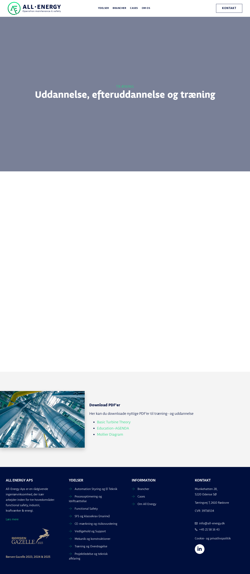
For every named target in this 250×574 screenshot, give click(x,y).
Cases (134, 8)
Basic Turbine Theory (114, 422)
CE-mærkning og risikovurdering (96, 524)
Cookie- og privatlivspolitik (213, 538)
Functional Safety (86, 508)
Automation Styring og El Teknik (96, 489)
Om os (146, 8)
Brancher (119, 8)
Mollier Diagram (110, 434)
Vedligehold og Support (90, 531)
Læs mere (12, 519)
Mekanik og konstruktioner (92, 539)
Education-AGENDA (113, 428)
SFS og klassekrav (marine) (92, 516)
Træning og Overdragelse (91, 546)
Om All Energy (147, 504)
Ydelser (103, 8)
